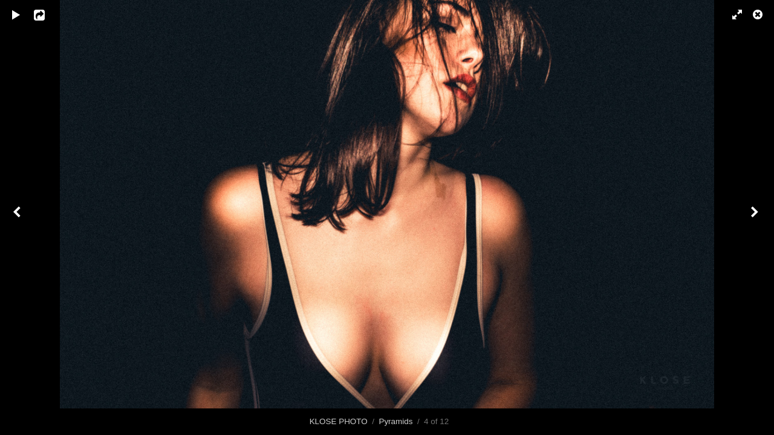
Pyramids (395, 421)
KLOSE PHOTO (339, 421)
